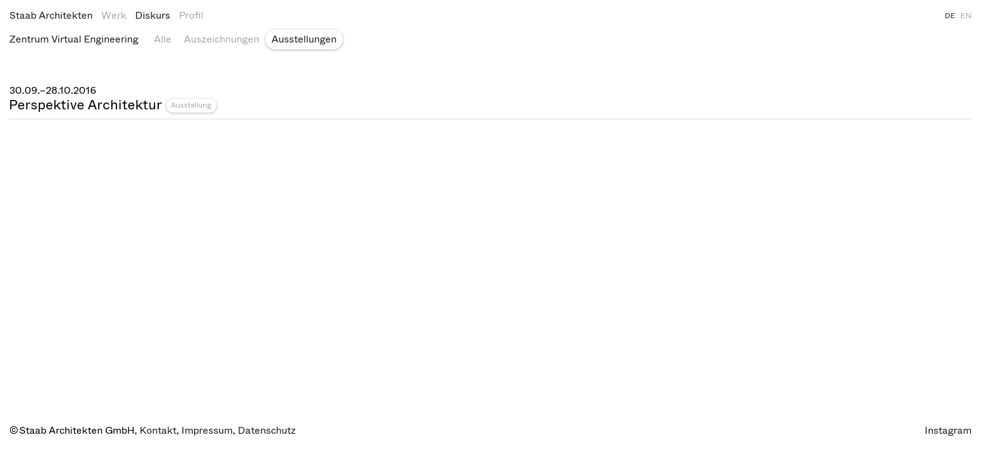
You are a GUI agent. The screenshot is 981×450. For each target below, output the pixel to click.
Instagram (948, 430)
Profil (191, 15)
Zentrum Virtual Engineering (73, 39)
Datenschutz (267, 430)
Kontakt (158, 430)
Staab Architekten (51, 15)
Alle (162, 39)
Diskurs (152, 15)
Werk (113, 15)
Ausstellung (191, 105)
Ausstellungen (304, 39)
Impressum (207, 430)
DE (950, 15)
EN (966, 15)
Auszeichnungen (221, 39)
